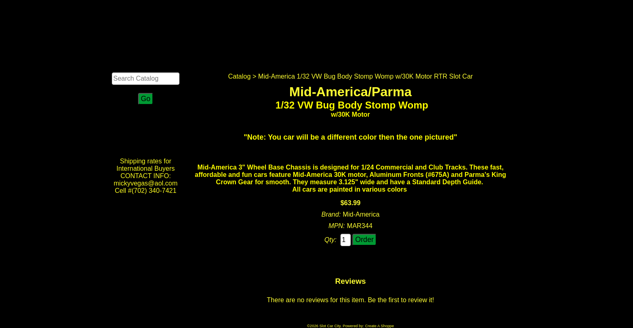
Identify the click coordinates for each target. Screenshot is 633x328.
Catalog (239, 76)
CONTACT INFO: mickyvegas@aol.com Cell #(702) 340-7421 (146, 183)
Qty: (330, 239)
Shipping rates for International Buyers (145, 165)
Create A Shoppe (379, 326)
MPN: (337, 225)
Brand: (330, 214)
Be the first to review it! (401, 299)
